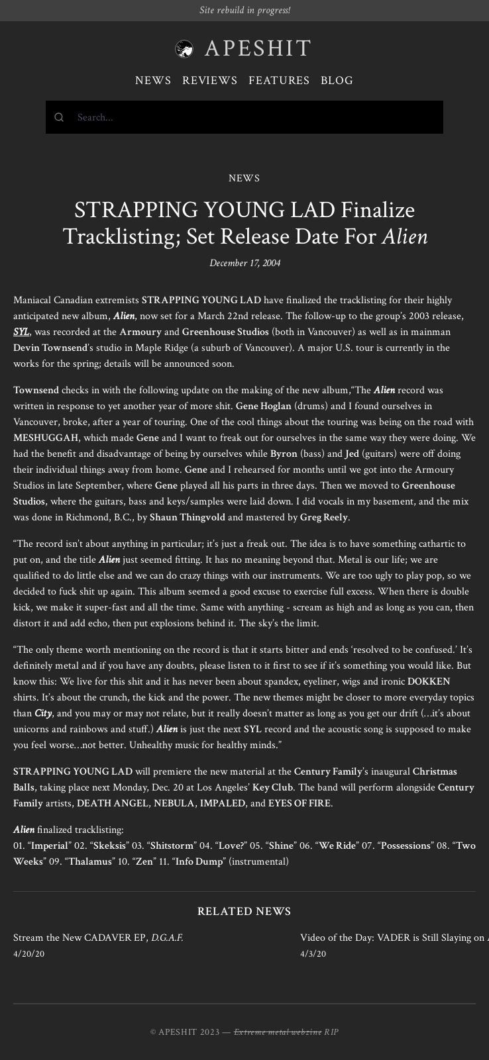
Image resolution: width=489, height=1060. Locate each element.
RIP (331, 1032)
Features (279, 80)
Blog (337, 80)
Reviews (210, 80)
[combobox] (244, 117)
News (153, 80)
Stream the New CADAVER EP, (98, 938)
